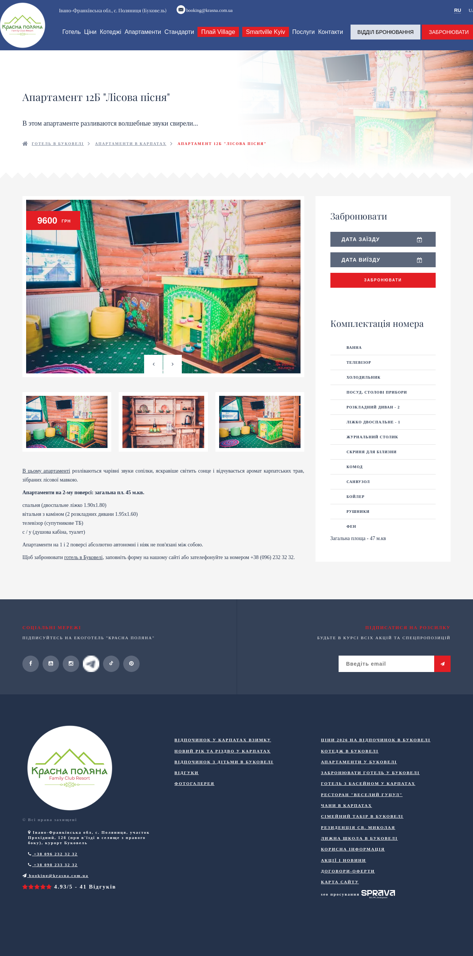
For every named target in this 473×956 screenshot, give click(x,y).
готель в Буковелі (83, 578)
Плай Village (217, 39)
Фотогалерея (194, 804)
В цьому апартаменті (46, 491)
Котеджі (109, 39)
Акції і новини (343, 880)
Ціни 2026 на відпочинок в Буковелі (376, 760)
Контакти (329, 39)
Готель (70, 39)
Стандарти (178, 39)
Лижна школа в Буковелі (359, 858)
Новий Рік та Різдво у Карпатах (222, 771)
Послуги (302, 39)
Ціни (89, 39)
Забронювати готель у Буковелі (370, 793)
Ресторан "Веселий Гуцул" (362, 815)
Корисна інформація (353, 869)
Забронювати (383, 288)
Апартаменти (141, 39)
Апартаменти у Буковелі (359, 782)
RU (459, 11)
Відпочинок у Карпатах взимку (222, 760)
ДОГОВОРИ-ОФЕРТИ (348, 891)
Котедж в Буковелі (350, 771)
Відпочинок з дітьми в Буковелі (223, 782)
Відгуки (186, 793)
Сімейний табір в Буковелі (362, 836)
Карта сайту (340, 902)
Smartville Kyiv (264, 39)
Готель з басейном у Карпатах (368, 804)
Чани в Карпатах (346, 826)
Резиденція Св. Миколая (358, 848)
